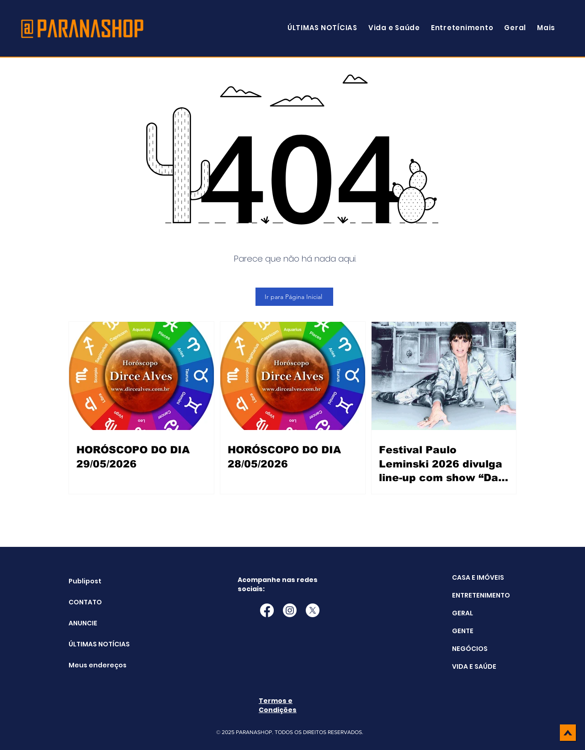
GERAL (462, 613)
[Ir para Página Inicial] (294, 297)
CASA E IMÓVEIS (478, 577)
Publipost (85, 581)
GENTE (462, 630)
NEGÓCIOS (470, 648)
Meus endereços (92, 665)
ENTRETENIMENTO (481, 595)
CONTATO (85, 602)
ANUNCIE (83, 623)
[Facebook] (267, 610)
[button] (546, 28)
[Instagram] (290, 610)
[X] (312, 610)
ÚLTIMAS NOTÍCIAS (92, 644)
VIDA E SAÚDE (474, 666)
